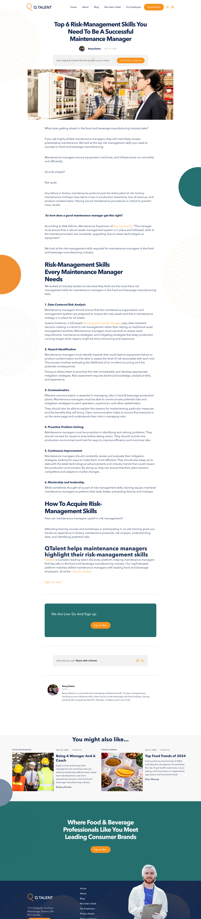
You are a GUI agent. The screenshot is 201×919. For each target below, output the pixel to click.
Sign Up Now (154, 7)
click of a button (81, 571)
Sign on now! (53, 582)
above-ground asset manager (102, 323)
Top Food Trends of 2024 (165, 756)
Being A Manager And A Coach (75, 758)
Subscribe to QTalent (130, 60)
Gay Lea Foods (122, 226)
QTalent (50, 560)
